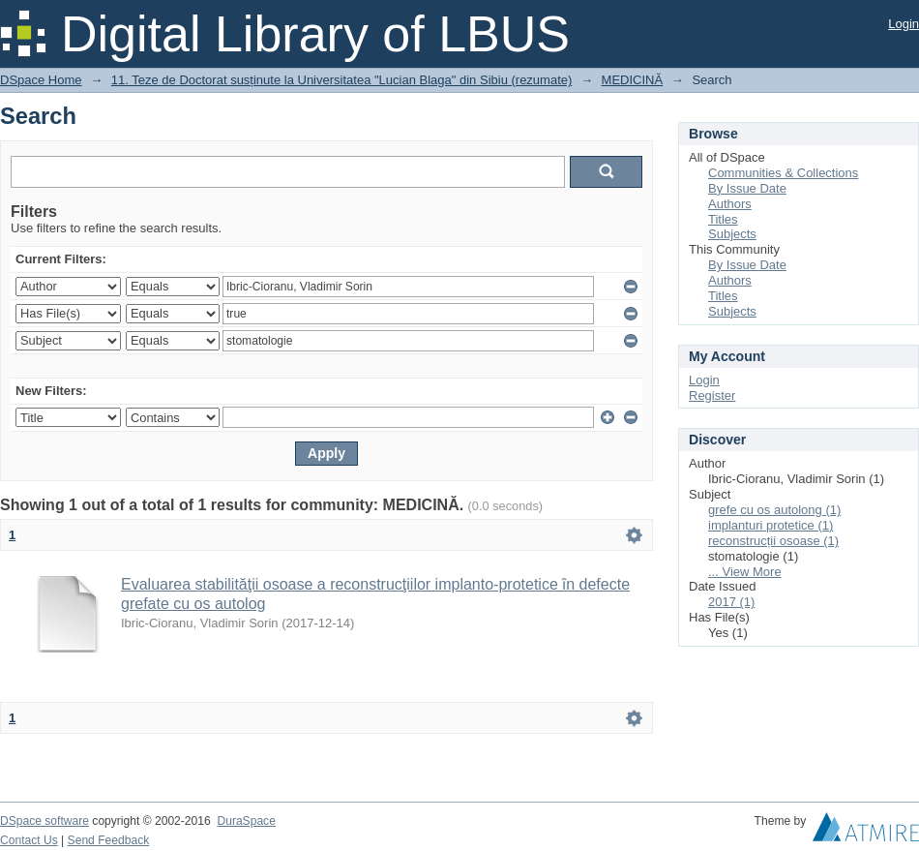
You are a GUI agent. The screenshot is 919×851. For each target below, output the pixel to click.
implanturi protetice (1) (770, 525)
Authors (730, 204)
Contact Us (29, 840)
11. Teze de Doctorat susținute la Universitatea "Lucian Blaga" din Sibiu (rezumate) (342, 80)
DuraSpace (246, 821)
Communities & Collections (783, 173)
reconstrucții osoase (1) (773, 540)
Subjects (732, 234)
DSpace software (44, 821)
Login (903, 23)
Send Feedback (109, 840)
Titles (723, 219)
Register (712, 395)
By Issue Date (747, 188)
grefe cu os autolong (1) (774, 509)
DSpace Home (41, 80)
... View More (745, 571)
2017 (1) (731, 601)
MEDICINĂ (633, 80)
